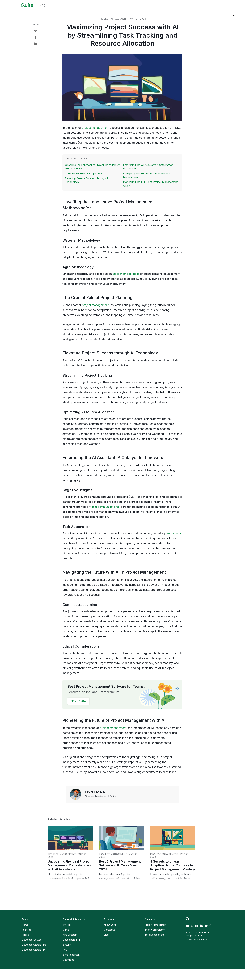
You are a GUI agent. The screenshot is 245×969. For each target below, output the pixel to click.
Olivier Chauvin (95, 792)
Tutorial (67, 924)
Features (26, 929)
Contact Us (109, 929)
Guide (66, 929)
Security (67, 944)
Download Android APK (34, 949)
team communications (104, 506)
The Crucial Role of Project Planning (86, 173)
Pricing (25, 934)
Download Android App (34, 944)
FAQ (65, 949)
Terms (204, 940)
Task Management (154, 934)
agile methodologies (126, 273)
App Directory (70, 934)
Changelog (68, 959)
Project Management (155, 924)
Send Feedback (71, 954)
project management (113, 18)
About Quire (110, 924)
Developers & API (72, 939)
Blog (42, 5)
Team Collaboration (155, 929)
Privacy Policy (192, 940)
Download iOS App (32, 939)
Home (25, 924)
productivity (173, 533)
